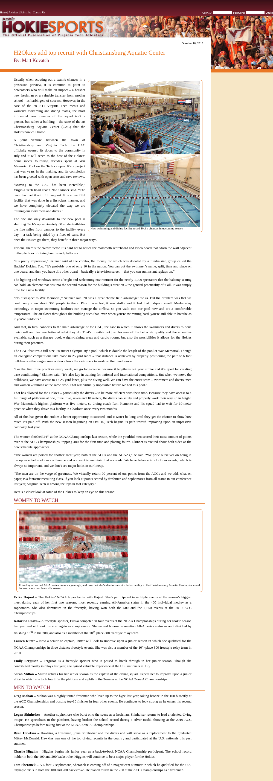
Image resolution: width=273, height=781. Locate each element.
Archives (13, 12)
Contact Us (39, 12)
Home (3, 12)
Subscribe (25, 12)
